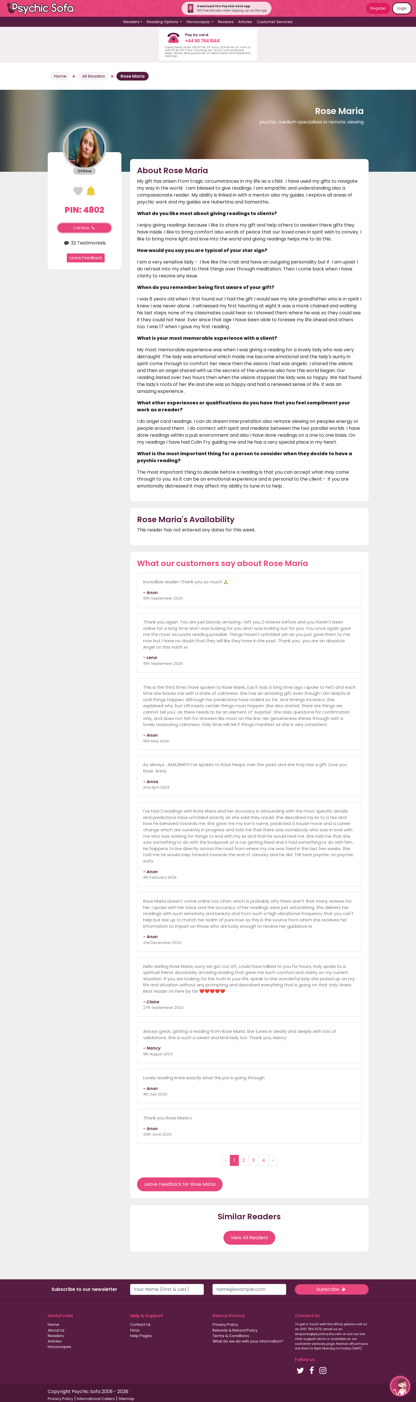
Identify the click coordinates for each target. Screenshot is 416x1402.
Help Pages (141, 1335)
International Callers (96, 1398)
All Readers (93, 76)
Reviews (226, 21)
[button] (400, 1386)
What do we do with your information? (247, 1341)
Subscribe (332, 1289)
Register (378, 8)
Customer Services (275, 21)
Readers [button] (131, 21)
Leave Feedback (85, 258)
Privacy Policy (225, 1324)
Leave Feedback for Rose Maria (179, 1184)
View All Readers (249, 1237)
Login (402, 8)
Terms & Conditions (230, 1335)
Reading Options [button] (163, 21)
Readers (56, 1335)
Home (60, 76)
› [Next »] (272, 1160)
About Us (56, 1330)
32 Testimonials (84, 243)
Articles (245, 21)
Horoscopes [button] (198, 21)
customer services (310, 1343)
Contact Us (140, 1324)
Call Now (84, 227)
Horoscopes (59, 1346)
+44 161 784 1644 (202, 41)
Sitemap (126, 1398)
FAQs (135, 1330)
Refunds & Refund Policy (235, 1330)
